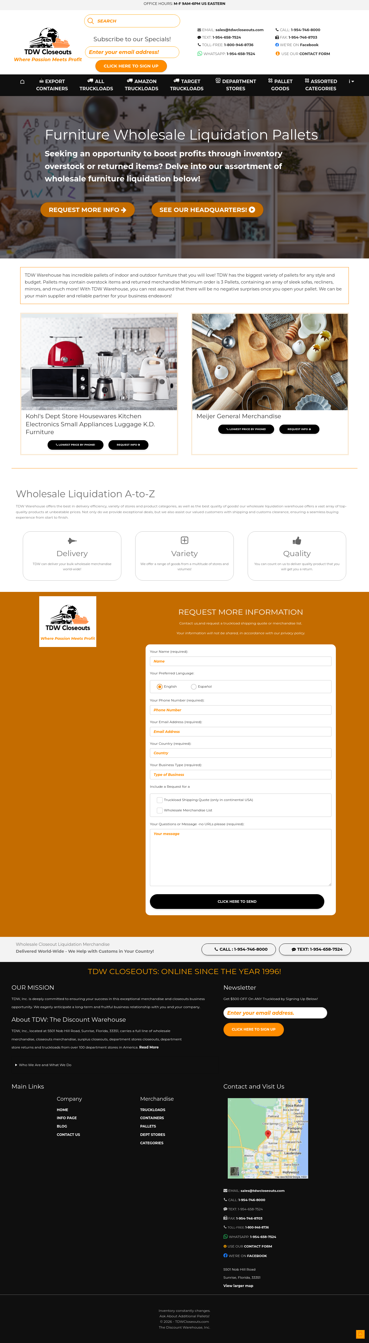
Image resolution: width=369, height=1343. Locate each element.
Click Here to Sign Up (131, 66)
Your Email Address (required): (241, 728)
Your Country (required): (241, 749)
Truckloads (152, 1110)
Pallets (148, 1126)
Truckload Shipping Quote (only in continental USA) (208, 800)
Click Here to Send (237, 901)
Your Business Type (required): (241, 771)
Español (205, 686)
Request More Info (88, 209)
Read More (149, 1047)
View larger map (238, 1286)
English (170, 686)
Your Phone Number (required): (241, 706)
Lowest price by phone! (75, 444)
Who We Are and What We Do (45, 1065)
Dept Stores (152, 1134)
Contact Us (68, 1134)
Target (187, 85)
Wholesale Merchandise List (188, 810)
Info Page (67, 1118)
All (96, 85)
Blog (62, 1126)
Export (52, 85)
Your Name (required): (241, 657)
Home (62, 1110)
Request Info (128, 444)
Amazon (141, 85)
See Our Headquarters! (207, 209)
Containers (152, 1118)
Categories (151, 1143)
